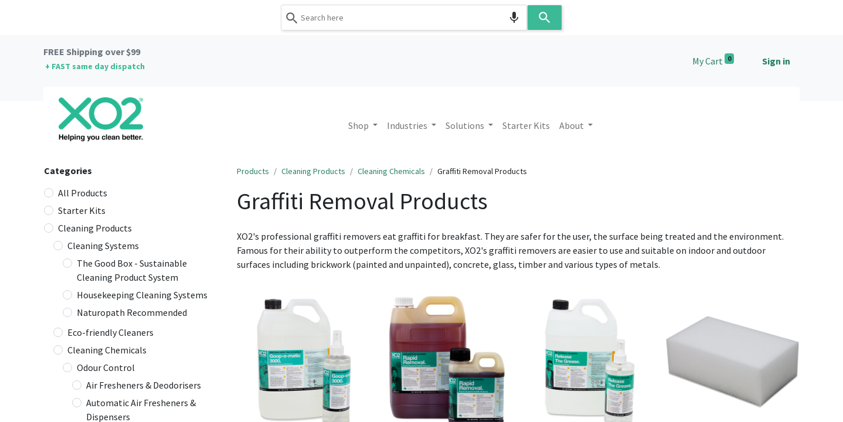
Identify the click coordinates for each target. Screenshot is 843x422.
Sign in (776, 61)
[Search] (544, 17)
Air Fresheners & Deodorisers (143, 385)
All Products (82, 193)
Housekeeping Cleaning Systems (142, 295)
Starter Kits (82, 210)
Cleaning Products (95, 228)
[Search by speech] (514, 18)
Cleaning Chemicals (107, 350)
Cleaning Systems (103, 245)
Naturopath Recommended (132, 312)
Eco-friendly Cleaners (110, 332)
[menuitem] (526, 125)
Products (253, 171)
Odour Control (106, 367)
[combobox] (404, 17)
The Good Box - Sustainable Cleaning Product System (132, 270)
